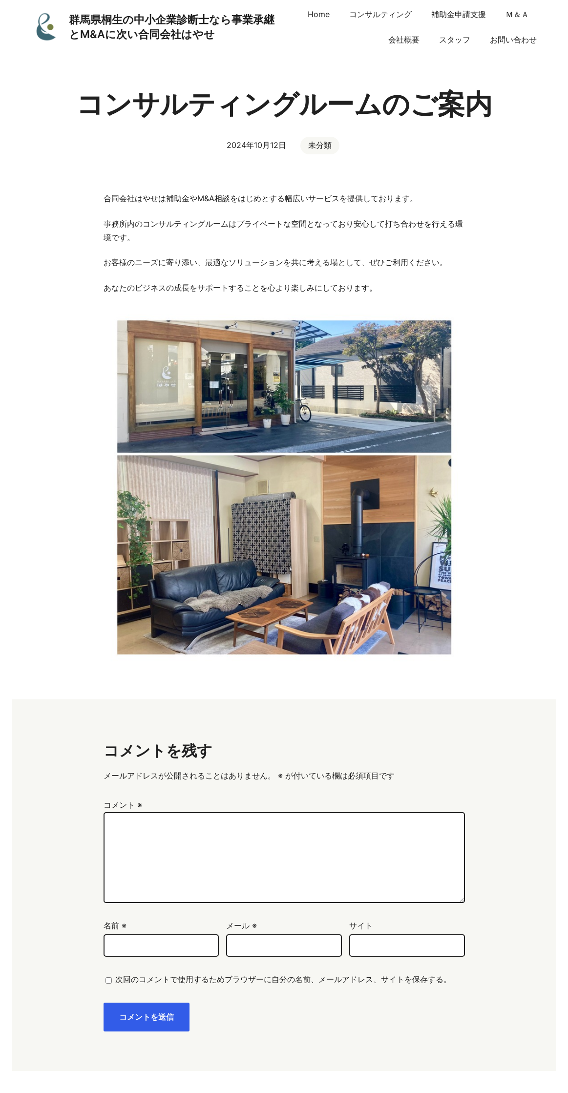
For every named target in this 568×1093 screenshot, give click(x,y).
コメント (123, 805)
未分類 (320, 145)
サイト (361, 925)
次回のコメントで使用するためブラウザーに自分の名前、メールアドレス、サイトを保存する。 (283, 979)
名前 (115, 925)
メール (241, 925)
